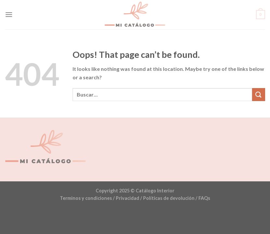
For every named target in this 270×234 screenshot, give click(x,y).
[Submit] (258, 94)
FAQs (204, 198)
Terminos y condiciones (86, 198)
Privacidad (127, 198)
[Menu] (9, 14)
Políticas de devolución (169, 198)
